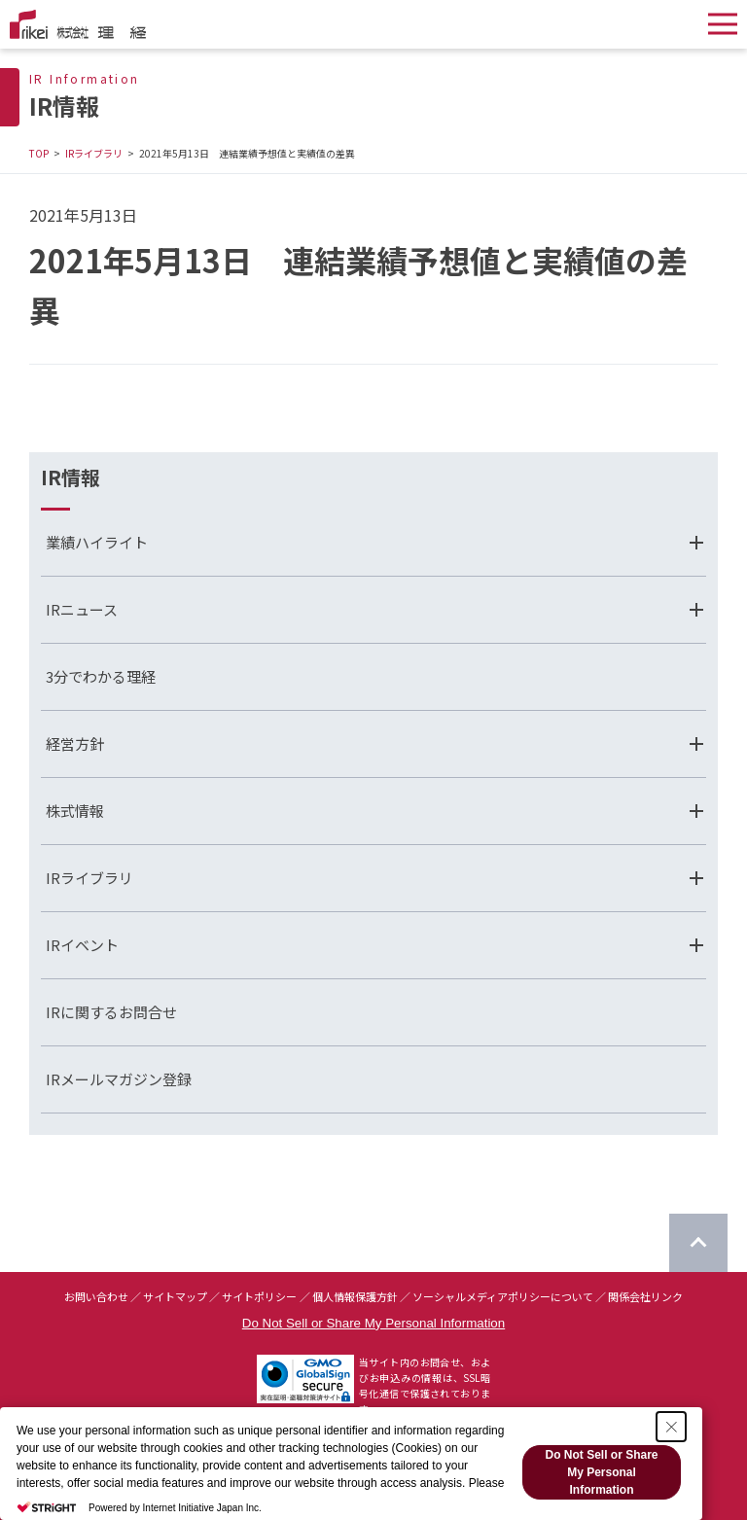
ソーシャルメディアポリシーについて (502, 1296)
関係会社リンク (645, 1296)
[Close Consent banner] (671, 1426)
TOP (39, 153)
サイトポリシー (259, 1296)
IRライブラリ (94, 153)
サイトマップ (175, 1296)
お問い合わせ (96, 1296)
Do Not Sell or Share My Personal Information (373, 1323)
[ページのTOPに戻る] (698, 1243)
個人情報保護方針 (355, 1296)
